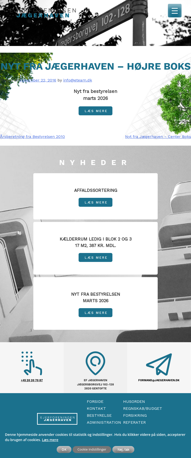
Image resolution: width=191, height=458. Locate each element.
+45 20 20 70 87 (32, 380)
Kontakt (96, 408)
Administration (104, 422)
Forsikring (135, 415)
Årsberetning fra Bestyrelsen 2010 (32, 136)
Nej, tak (123, 449)
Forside (95, 401)
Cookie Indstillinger (92, 449)
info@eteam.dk (77, 80)
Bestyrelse (99, 415)
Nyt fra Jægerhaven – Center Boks (158, 136)
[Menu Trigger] (175, 10)
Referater (134, 422)
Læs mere (50, 439)
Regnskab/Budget (142, 408)
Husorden (134, 401)
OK (64, 449)
